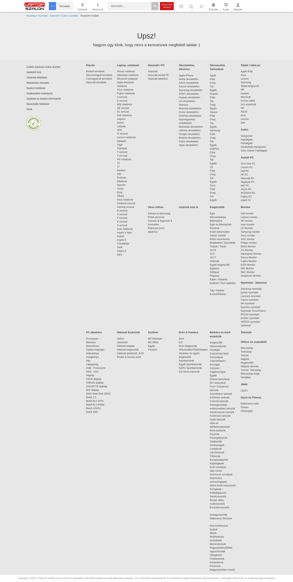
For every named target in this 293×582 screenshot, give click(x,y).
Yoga (119, 144)
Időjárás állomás (249, 366)
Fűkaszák (215, 456)
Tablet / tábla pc (250, 65)
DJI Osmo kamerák (190, 371)
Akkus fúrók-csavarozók (223, 485)
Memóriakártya (218, 217)
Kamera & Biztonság (159, 213)
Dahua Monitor (249, 257)
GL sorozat (123, 111)
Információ (97, 6)
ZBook (120, 196)
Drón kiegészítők (188, 346)
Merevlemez (92, 346)
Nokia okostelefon (188, 79)
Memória (91, 342)
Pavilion (121, 170)
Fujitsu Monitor (249, 261)
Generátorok (216, 562)
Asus (243, 75)
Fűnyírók (214, 434)
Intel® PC (246, 200)
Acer (243, 115)
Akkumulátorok (220, 346)
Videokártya (92, 353)
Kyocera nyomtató (250, 307)
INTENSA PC (248, 193)
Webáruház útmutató (37, 82)
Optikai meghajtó (95, 349)
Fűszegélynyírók (220, 437)
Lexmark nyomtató (251, 296)
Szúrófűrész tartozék (221, 393)
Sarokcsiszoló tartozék (222, 412)
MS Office (153, 342)
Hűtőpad (214, 272)
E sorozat (122, 100)
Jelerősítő (122, 342)
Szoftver (153, 332)
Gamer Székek (218, 235)
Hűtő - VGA (92, 371)
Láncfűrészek (219, 452)
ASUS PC (246, 189)
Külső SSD (92, 412)
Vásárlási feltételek (36, 77)
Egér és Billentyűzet (220, 224)
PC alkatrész (94, 332)
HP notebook (124, 159)
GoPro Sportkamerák (190, 368)
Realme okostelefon (189, 137)
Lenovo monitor (249, 217)
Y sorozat (122, 152)
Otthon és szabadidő (254, 341)
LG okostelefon (187, 101)
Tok (212, 86)
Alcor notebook (125, 89)
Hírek (29, 109)
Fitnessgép (247, 411)
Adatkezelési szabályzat (39, 93)
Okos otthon (156, 207)
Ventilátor (246, 377)
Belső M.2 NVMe (96, 404)
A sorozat (122, 97)
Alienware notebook (127, 75)
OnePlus (214, 148)
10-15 (213, 250)
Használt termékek (96, 82)
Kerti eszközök (218, 430)
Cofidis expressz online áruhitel (43, 67)
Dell (243, 122)
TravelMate (123, 243)
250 (119, 174)
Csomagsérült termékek (99, 78)
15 (118, 163)
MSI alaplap (92, 390)
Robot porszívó (156, 217)
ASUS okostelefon (189, 82)
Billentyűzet (216, 220)
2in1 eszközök (248, 104)
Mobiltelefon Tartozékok (222, 242)
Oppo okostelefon (188, 145)
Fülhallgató (247, 143)
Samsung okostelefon (190, 90)
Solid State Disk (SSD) (98, 393)
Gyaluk (218, 529)
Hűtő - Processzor (96, 368)
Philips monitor (249, 242)
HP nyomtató (248, 303)
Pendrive (214, 228)
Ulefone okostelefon (189, 130)
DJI (181, 342)
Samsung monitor (250, 231)
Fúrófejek (217, 350)
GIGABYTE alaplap (97, 386)
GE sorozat (124, 108)
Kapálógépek (217, 463)
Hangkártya (92, 357)
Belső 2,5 (91, 397)
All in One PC (248, 163)
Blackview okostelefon (191, 126)
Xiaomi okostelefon (189, 86)
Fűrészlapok (218, 357)
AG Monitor (247, 250)
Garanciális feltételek (37, 104)
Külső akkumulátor (220, 231)
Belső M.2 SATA (95, 401)
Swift (119, 247)
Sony (212, 185)
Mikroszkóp (247, 348)
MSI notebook (124, 104)
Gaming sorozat (126, 207)
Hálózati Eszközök (128, 332)
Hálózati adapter (126, 346)
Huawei (214, 93)
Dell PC (245, 171)
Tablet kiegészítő (250, 86)
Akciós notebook (126, 71)
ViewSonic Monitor (251, 275)
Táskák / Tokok (218, 246)
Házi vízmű (216, 470)
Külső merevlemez (220, 239)
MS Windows (155, 338)
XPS (119, 130)
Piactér (90, 65)
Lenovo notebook (126, 137)
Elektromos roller (250, 403)
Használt (152, 71)
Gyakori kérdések (35, 88)
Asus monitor (248, 235)
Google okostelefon (189, 134)
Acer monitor (248, 224)
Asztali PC (247, 157)
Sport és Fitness (251, 397)
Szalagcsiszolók (218, 514)
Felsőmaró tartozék (220, 415)
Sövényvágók (219, 445)
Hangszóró (247, 136)
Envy (119, 192)
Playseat (214, 275)
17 (118, 166)
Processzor (92, 338)
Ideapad (121, 141)
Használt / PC (156, 65)
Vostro (120, 122)
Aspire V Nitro (125, 232)
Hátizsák (214, 261)
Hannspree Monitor (251, 253)
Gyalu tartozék (217, 419)
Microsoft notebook (127, 78)
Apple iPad (247, 71)
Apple (213, 75)
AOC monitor (248, 239)
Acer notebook (125, 229)
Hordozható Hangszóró (253, 147)
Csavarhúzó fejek (221, 353)
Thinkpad (122, 148)
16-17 (213, 257)
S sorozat (122, 225)
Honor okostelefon (189, 112)
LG (211, 167)
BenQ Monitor (248, 246)
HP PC (244, 174)
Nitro (119, 254)
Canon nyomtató (250, 299)
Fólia (212, 79)
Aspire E (121, 240)
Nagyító (245, 359)
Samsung (215, 130)
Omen (120, 188)
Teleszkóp (246, 351)
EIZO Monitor (248, 264)
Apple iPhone (186, 75)
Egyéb (213, 90)
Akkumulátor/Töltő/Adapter (193, 349)
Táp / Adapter (217, 290)
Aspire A (121, 251)
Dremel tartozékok (222, 379)
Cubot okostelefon (189, 141)
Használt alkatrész (158, 78)
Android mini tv (188, 207)
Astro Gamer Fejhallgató (254, 150)
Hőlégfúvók (216, 555)
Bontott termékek (95, 71)
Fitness (245, 407)
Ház (88, 360)
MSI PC (245, 185)
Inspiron (121, 119)
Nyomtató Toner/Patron (253, 310)
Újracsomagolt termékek (99, 75)
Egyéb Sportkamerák (191, 364)
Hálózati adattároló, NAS (130, 353)
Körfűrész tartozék (220, 397)
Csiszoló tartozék (219, 401)
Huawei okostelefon (189, 97)
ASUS (244, 111)
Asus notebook (125, 199)
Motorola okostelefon (190, 108)
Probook (121, 177)
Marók (216, 533)
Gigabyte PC (248, 182)
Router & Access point (129, 357)
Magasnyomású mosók (222, 569)
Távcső (245, 355)
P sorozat (122, 218)
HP (242, 89)
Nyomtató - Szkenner (254, 282)
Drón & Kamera (188, 332)
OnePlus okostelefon (190, 115)
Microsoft (246, 97)
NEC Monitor (248, 272)
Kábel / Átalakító (219, 279)
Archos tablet (248, 100)
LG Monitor (247, 228)
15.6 (212, 253)
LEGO (244, 390)
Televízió (246, 332)
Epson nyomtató (249, 292)
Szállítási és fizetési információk (43, 98)
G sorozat (122, 133)
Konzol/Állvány (218, 294)
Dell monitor (247, 213)
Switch (120, 236)
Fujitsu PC (246, 196)
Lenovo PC (247, 167)
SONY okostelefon (189, 93)
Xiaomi (213, 112)
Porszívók (215, 566)
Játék (244, 384)
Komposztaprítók (219, 459)
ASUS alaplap (94, 379)
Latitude (121, 126)
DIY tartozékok (218, 382)
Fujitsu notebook (126, 93)
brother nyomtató (250, 318)
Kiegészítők (217, 207)
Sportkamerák (186, 360)
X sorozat (122, 214)
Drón (181, 338)
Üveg (212, 82)
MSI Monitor (247, 268)
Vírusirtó (152, 349)
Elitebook (122, 181)
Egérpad (214, 268)
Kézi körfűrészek (221, 525)
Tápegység (92, 364)
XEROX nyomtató (250, 321)
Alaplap (90, 375)
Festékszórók (217, 558)
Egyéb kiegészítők (220, 264)
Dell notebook (124, 115)
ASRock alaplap (95, 382)
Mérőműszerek (218, 544)
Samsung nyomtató (251, 288)
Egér (212, 213)
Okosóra (183, 104)
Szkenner (246, 325)
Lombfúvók (216, 448)
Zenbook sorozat (126, 203)
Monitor (245, 207)
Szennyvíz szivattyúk (221, 474)
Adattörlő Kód (33, 72)
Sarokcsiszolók (219, 496)
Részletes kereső (167, 6)
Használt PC (247, 178)
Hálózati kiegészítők (128, 349)
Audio (244, 129)
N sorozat (122, 210)
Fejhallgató (247, 139)
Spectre (121, 185)
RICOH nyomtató (250, 314)
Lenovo (245, 78)
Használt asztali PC (158, 75)
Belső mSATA (94, 408)
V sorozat (122, 155)
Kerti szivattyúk (218, 467)
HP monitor (247, 220)
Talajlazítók (216, 441)
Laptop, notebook (128, 65)
